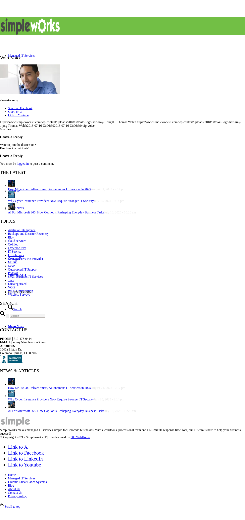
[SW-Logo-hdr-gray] (30, 35)
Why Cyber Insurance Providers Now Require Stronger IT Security (51, 399)
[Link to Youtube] (24, 465)
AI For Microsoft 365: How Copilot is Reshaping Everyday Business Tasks (56, 411)
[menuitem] (126, 114)
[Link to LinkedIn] (25, 459)
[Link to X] (18, 447)
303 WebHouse (80, 437)
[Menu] (16, 326)
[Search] (15, 309)
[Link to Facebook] (26, 453)
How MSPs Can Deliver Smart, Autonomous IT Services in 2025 (49, 388)
